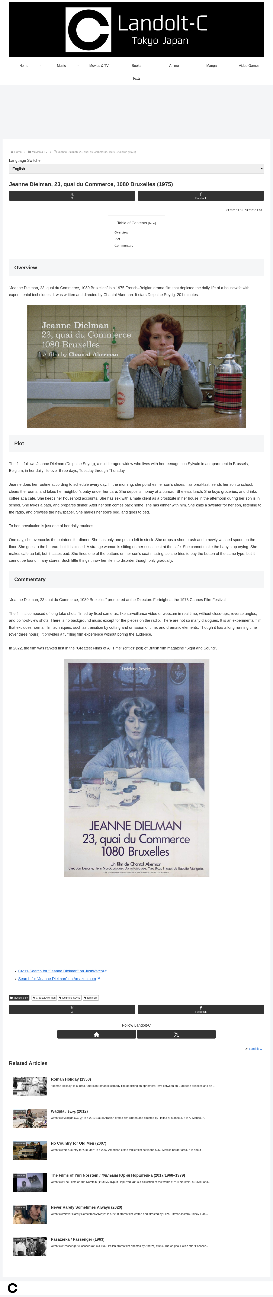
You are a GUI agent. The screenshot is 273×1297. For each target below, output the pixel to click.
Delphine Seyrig (69, 999)
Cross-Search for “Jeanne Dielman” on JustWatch (62, 972)
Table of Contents (132, 223)
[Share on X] (72, 196)
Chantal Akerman (44, 999)
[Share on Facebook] (201, 196)
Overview (122, 233)
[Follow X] (141, 1035)
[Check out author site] (131, 1035)
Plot (118, 239)
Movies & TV (19, 999)
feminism (90, 999)
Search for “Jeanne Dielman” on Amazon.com (59, 980)
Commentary (124, 246)
